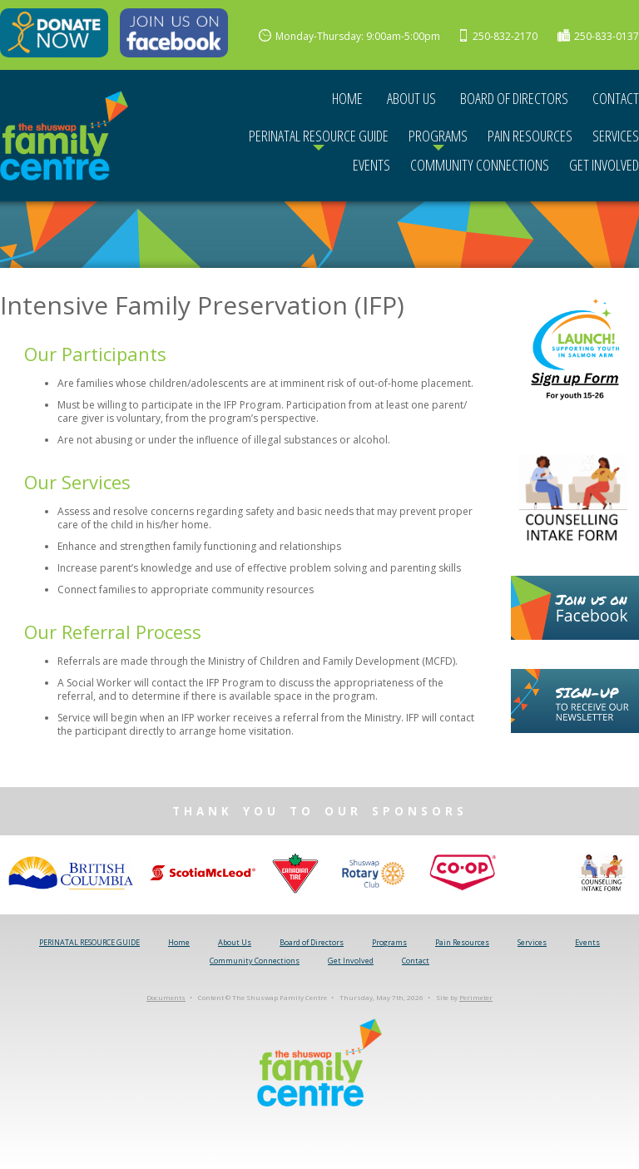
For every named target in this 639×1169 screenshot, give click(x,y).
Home (347, 98)
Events (371, 165)
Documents (166, 998)
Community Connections (479, 165)
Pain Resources (530, 136)
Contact (615, 98)
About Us (411, 98)
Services (615, 136)
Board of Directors (514, 98)
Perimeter (476, 998)
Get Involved (604, 165)
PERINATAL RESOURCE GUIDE (319, 136)
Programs (438, 136)
